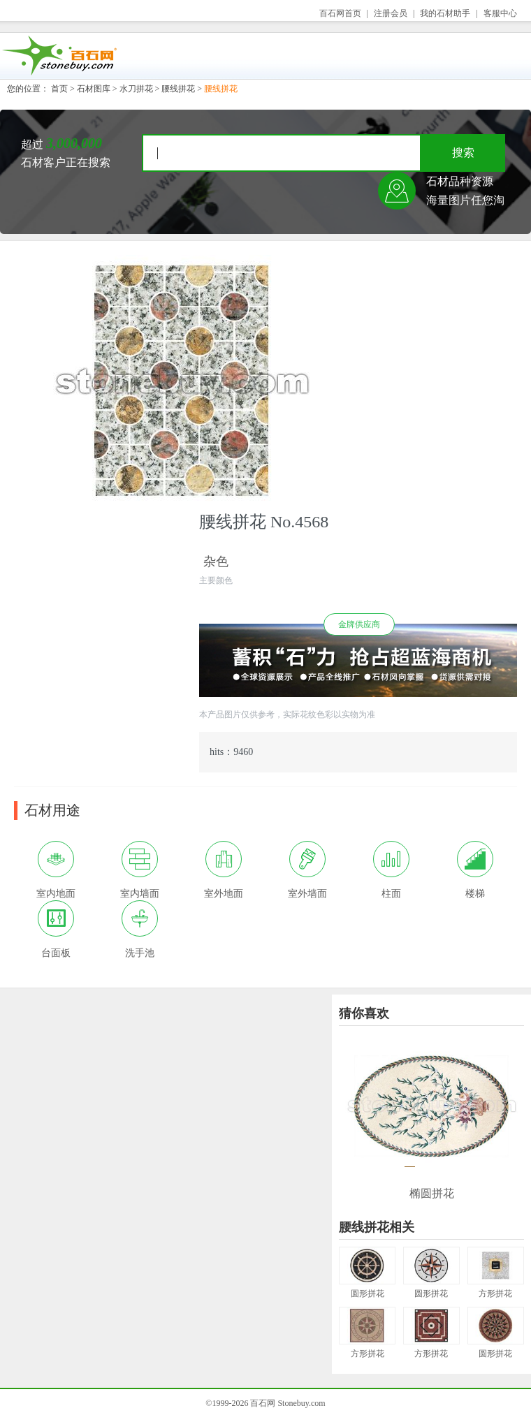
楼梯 (475, 870)
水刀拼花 (136, 89)
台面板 (56, 929)
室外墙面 (307, 870)
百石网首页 (340, 13)
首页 (59, 89)
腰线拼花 (178, 89)
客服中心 (500, 13)
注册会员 (390, 13)
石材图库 (93, 89)
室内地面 (55, 870)
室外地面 (223, 870)
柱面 (391, 870)
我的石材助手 (445, 13)
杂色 (215, 562)
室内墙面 (139, 870)
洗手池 (140, 929)
